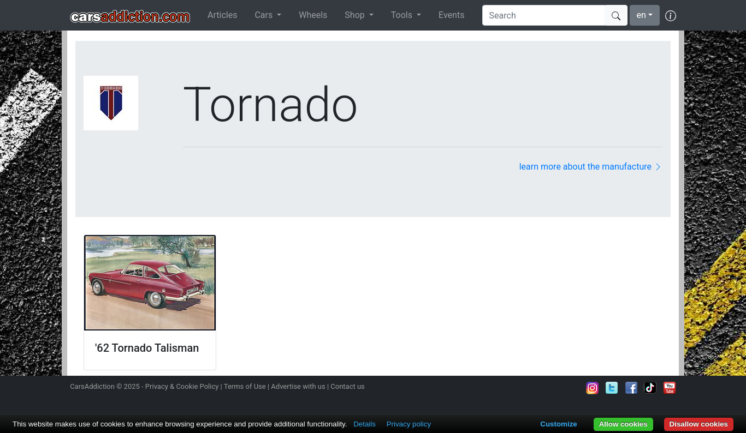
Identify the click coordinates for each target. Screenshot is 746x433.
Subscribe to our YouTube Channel (669, 387)
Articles (222, 15)
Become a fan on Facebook (631, 387)
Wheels (313, 15)
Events (451, 15)
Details (364, 424)
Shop (355, 15)
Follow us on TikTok (650, 387)
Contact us (347, 386)
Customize (558, 424)
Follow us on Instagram (592, 387)
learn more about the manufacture (590, 166)
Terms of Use (245, 386)
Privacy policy (409, 424)
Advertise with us (298, 386)
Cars (264, 15)
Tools (403, 15)
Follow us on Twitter (611, 387)
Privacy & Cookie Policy (182, 386)
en (641, 15)
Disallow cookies (699, 424)
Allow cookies (623, 424)
